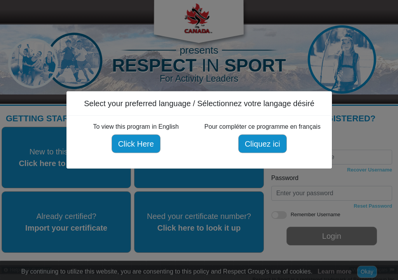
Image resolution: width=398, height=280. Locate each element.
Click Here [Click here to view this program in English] (136, 144)
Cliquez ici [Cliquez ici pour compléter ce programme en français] (262, 144)
